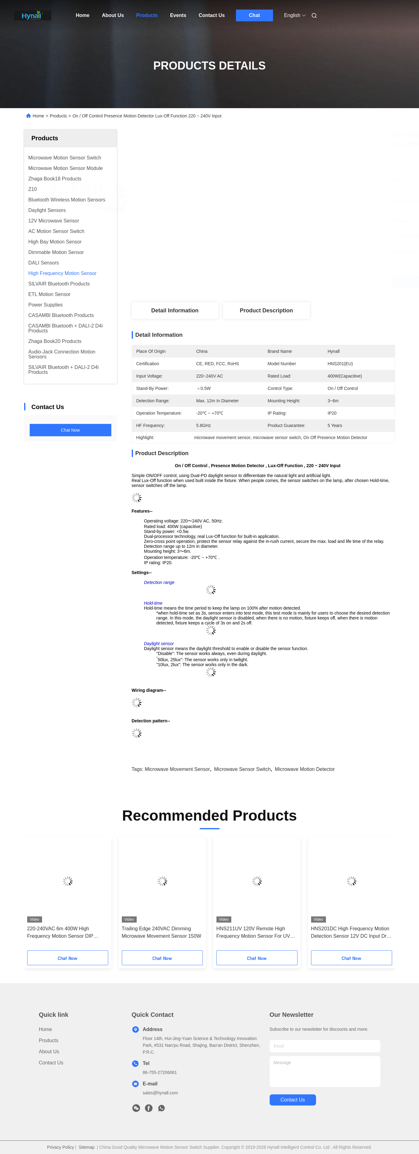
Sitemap (86, 1147)
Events (178, 15)
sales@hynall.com (160, 1092)
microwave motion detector (305, 769)
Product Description (266, 310)
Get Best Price (297, 281)
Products (147, 15)
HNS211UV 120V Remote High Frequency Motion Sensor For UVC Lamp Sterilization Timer (255, 933)
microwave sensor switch (242, 769)
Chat (254, 15)
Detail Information (175, 310)
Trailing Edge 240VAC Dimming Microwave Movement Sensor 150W (161, 932)
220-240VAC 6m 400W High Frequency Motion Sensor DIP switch (60, 933)
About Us (113, 15)
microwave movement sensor (177, 769)
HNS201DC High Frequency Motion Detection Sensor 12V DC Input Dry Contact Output (350, 933)
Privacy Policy (60, 1147)
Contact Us (211, 15)
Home (82, 15)
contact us (292, 1099)
